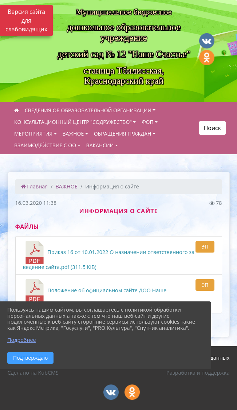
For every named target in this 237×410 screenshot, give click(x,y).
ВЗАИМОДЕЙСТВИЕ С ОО (45, 145)
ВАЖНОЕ (73, 133)
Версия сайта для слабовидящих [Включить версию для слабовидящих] (26, 20)
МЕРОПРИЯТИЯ (33, 133)
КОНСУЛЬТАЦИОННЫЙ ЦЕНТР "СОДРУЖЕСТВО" (73, 121)
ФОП (147, 121)
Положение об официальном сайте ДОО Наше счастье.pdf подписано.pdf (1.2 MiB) (95, 294)
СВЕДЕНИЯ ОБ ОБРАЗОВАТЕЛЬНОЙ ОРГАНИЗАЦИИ (88, 110)
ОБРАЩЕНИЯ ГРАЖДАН (122, 133)
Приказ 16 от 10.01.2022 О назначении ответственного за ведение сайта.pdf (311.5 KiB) (109, 255)
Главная (34, 186)
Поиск (212, 128)
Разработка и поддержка (197, 372)
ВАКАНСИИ (100, 145)
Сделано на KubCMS (33, 372)
